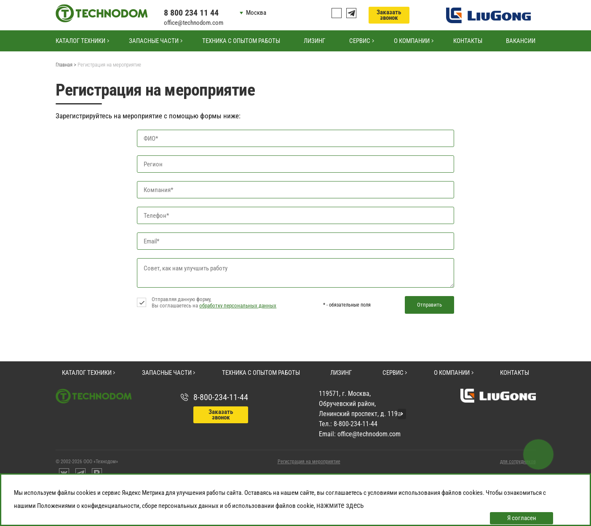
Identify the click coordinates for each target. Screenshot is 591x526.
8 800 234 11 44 (191, 13)
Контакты (467, 41)
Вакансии (520, 41)
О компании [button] (412, 41)
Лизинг (314, 41)
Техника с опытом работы (241, 41)
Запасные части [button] (154, 41)
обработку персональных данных (237, 305)
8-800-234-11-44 (220, 397)
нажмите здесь (340, 505)
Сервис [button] (359, 41)
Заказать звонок (389, 14)
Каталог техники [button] (80, 41)
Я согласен (521, 518)
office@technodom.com (193, 23)
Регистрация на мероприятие (309, 462)
